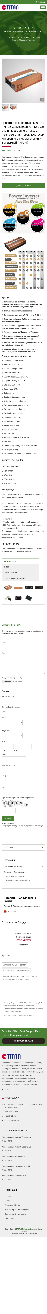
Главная (8, 1196)
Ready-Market (32, 1233)
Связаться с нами (12, 1205)
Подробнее (23, 945)
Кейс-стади (9, 1218)
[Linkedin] (8, 1090)
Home (9, 37)
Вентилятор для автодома (30, 37)
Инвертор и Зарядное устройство (23, 40)
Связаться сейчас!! (23, 1041)
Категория (15, 37)
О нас (7, 1201)
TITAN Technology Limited (26, 1229)
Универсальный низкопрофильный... (17, 1156)
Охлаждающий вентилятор (15, 866)
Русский (41, 2)
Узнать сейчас (23, 186)
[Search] (20, 847)
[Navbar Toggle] (43, 7)
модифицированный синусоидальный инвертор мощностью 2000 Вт (20, 978)
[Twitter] (5, 1090)
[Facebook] (2, 1090)
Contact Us (31, 1015)
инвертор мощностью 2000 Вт (16, 971)
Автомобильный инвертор (14, 965)
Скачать (9, 911)
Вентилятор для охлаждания (17, 1210)
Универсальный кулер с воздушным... (17, 1137)
